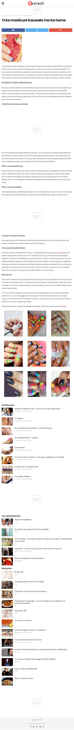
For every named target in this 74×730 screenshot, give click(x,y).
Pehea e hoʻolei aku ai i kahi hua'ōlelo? (29, 558)
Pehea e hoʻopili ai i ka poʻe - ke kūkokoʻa (30, 630)
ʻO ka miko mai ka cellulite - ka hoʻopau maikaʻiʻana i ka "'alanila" (39, 457)
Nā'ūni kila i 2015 (21, 611)
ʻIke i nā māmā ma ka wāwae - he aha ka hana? (33, 428)
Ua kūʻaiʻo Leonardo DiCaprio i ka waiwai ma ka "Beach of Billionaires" (41, 649)
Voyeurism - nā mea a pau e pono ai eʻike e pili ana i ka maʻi (38, 549)
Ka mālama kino (27, 16)
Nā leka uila (19, 572)
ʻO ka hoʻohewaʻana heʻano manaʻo (28, 640)
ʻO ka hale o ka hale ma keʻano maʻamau (30, 591)
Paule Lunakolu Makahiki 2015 (26, 669)
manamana (61, 252)
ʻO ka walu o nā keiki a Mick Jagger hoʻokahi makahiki (35, 659)
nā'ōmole (62, 306)
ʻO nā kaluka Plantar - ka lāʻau (26, 438)
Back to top (37, 720)
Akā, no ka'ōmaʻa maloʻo (24, 678)
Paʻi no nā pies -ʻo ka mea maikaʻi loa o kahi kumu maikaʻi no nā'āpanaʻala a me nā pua (43, 540)
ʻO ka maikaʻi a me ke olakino (11, 16)
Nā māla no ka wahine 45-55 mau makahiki (32, 529)
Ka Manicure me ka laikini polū (26, 467)
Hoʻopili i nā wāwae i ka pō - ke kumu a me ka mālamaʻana (37, 409)
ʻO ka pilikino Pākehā (22, 476)
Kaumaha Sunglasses (23, 519)
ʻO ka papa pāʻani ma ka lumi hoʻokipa (29, 582)
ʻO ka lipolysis (20, 447)
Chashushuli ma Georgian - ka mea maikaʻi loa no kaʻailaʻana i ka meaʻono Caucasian (40, 602)
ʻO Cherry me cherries (23, 620)
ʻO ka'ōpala (19, 418)
